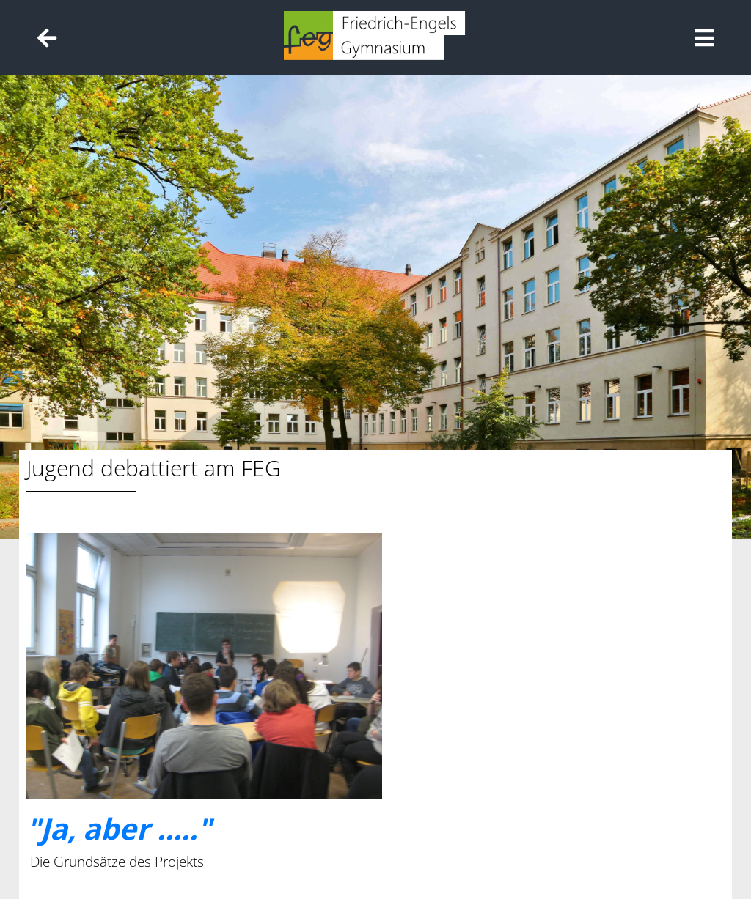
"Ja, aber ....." (118, 828)
